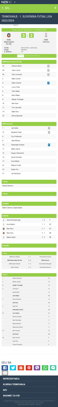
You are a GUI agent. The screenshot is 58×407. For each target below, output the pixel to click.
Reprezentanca (11, 378)
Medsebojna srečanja (32, 56)
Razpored (15, 25)
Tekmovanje (9, 25)
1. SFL (6, 8)
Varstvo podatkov (39, 403)
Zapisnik (21, 56)
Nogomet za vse (11, 395)
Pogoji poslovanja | (30, 403)
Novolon (39, 404)
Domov (3, 25)
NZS (5, 390)
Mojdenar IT (32, 404)
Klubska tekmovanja (14, 384)
